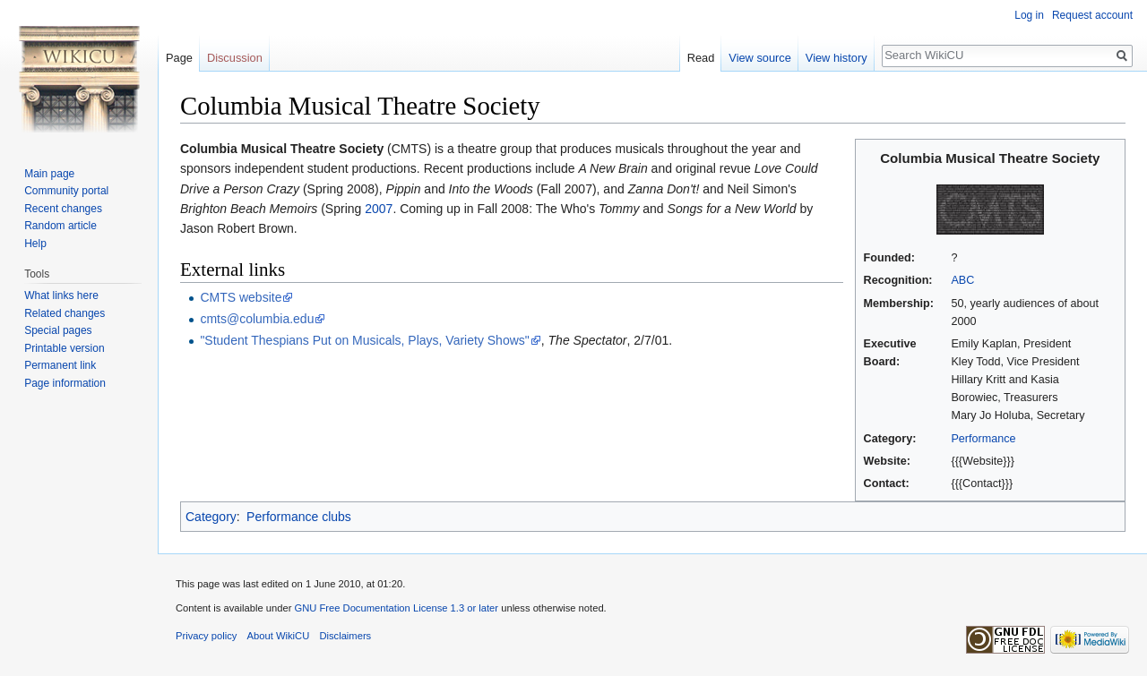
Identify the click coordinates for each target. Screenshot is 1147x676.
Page (179, 57)
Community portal (66, 190)
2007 (378, 208)
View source (759, 57)
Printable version (64, 348)
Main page (49, 173)
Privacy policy (206, 635)
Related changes (64, 313)
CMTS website (240, 297)
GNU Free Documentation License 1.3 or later (396, 608)
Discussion (235, 57)
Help (35, 243)
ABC (962, 280)
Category (211, 516)
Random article (60, 225)
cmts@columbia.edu (257, 319)
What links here (61, 295)
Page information (65, 383)
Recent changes (63, 208)
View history (836, 57)
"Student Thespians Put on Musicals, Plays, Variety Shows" (364, 340)
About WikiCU (278, 635)
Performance (983, 438)
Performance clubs (298, 516)
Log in (1029, 15)
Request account (1092, 15)
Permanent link (60, 365)
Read (701, 57)
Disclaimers (345, 635)
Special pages (57, 330)
